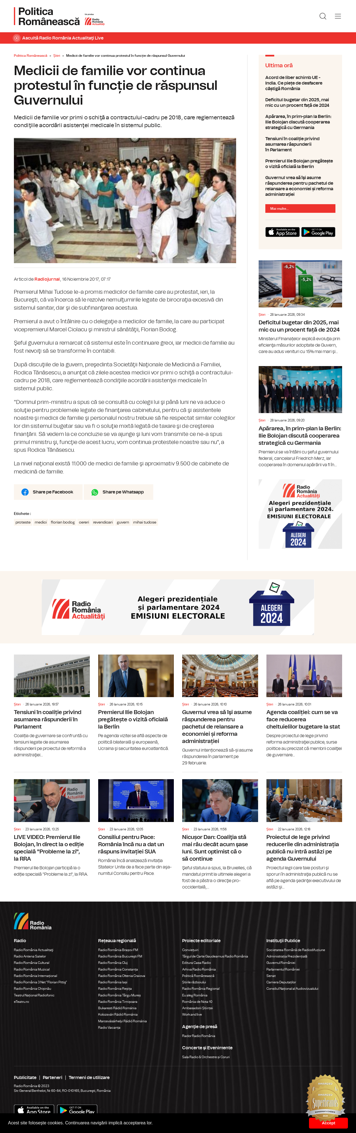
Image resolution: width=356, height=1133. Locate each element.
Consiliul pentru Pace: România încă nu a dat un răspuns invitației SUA (136, 824)
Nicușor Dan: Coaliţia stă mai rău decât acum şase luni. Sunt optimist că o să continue (220, 831)
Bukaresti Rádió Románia (117, 1008)
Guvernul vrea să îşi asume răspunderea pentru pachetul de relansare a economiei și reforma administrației (300, 186)
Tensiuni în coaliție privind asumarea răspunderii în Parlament (300, 144)
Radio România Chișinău (32, 988)
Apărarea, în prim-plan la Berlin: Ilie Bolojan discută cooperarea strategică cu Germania (300, 122)
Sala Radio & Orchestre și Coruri (206, 1057)
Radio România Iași (112, 982)
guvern (123, 522)
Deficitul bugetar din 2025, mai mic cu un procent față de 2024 (300, 102)
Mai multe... (279, 208)
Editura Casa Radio (196, 962)
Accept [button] (328, 1123)
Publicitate (25, 1077)
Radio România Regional (200, 988)
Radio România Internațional (35, 976)
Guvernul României (280, 962)
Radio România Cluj (113, 962)
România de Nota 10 (197, 1001)
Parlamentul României (283, 969)
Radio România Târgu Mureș (119, 995)
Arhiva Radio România (199, 969)
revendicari (103, 522)
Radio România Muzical (32, 969)
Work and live (192, 1014)
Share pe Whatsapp (123, 492)
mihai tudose (144, 522)
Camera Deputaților (281, 982)
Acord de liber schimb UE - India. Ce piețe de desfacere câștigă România (300, 83)
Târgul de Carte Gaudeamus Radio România (215, 956)
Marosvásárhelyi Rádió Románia (122, 1021)
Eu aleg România (194, 995)
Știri (56, 55)
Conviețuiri (190, 950)
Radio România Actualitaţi (33, 950)
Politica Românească (30, 55)
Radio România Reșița (115, 988)
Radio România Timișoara (117, 1001)
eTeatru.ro (21, 1001)
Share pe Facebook (53, 492)
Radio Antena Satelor (30, 956)
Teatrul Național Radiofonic (34, 995)
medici (41, 522)
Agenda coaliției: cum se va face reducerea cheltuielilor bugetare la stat (304, 707)
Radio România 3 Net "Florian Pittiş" (40, 982)
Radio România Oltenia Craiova (121, 976)
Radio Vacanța (109, 1027)
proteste (23, 522)
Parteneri (52, 1077)
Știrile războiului (194, 982)
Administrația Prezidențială (286, 956)
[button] (155, 1123)
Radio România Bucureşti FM (120, 956)
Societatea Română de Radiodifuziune (295, 950)
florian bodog (63, 522)
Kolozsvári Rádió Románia (118, 1014)
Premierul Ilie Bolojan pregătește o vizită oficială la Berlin (300, 163)
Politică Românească (198, 976)
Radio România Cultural (31, 962)
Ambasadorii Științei (197, 1008)
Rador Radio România (198, 1036)
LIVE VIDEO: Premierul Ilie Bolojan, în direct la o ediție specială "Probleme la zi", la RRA (52, 825)
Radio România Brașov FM (118, 950)
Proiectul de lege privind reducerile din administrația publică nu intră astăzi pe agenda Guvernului (304, 831)
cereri (84, 522)
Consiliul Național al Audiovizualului (292, 988)
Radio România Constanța (118, 969)
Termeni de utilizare (89, 1077)
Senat (271, 976)
